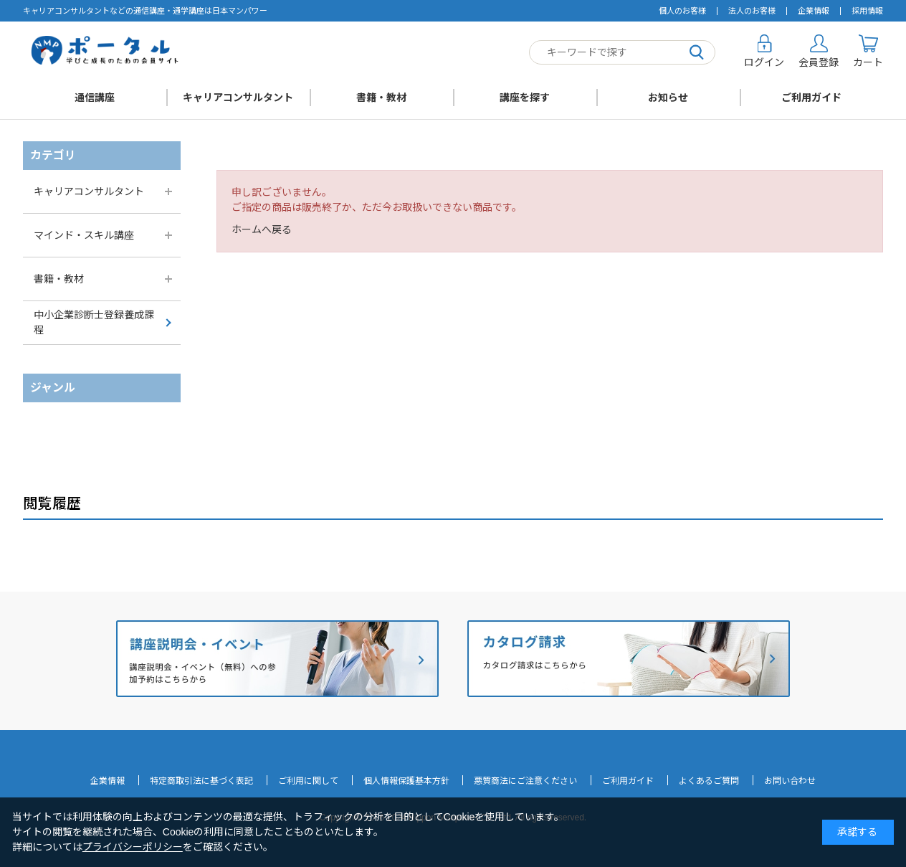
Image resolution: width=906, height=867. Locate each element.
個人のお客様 (682, 10)
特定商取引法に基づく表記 (201, 781)
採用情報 (867, 10)
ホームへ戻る (262, 229)
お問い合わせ (790, 781)
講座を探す (525, 97)
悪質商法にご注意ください (525, 781)
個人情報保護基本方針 (406, 781)
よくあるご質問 (709, 781)
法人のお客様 (752, 10)
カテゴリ (53, 155)
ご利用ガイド (811, 97)
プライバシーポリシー (132, 847)
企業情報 (813, 10)
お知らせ (668, 97)
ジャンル (52, 388)
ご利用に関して (308, 781)
